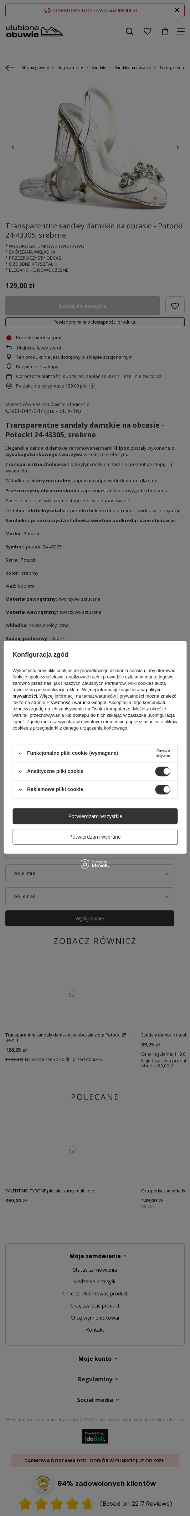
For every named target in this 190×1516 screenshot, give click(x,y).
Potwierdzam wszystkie (95, 816)
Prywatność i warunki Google (76, 702)
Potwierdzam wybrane (95, 836)
